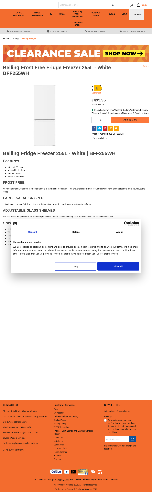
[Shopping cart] (142, 5)
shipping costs (63, 479)
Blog (56, 409)
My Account (59, 413)
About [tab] (119, 232)
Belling (146, 66)
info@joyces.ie (40, 416)
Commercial (59, 445)
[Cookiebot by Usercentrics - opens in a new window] (126, 223)
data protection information (120, 426)
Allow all (118, 266)
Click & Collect (60, 448)
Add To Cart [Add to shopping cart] (130, 120)
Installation (58, 441)
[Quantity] (101, 120)
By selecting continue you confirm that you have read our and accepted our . (122, 426)
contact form (17, 450)
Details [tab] (76, 232)
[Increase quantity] (107, 120)
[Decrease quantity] (94, 120)
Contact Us (59, 437)
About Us (58, 455)
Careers (57, 459)
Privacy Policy (60, 423)
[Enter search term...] (84, 5)
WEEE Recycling (61, 427)
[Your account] (131, 5)
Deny (75, 266)
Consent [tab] (32, 232)
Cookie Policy (60, 420)
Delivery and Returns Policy (66, 416)
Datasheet (96, 93)
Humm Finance (60, 452)
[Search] (112, 5)
